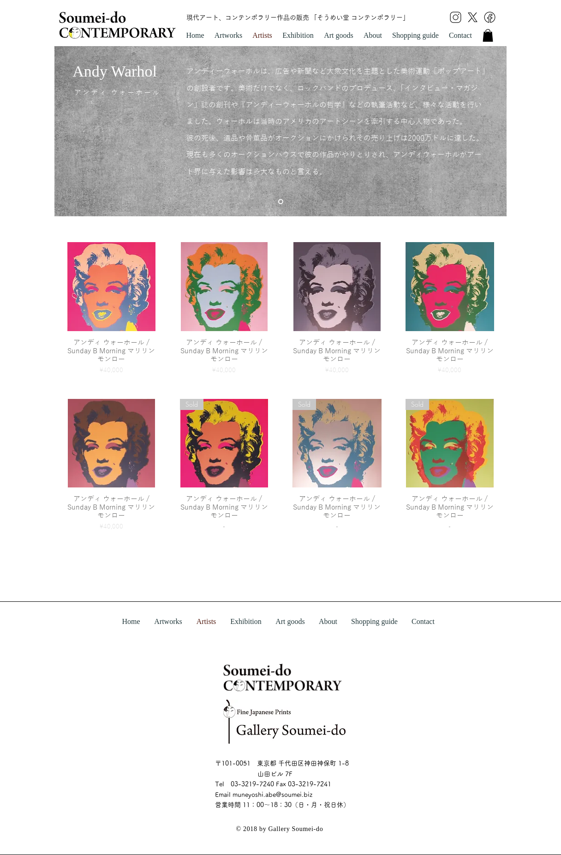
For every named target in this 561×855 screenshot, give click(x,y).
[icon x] (472, 17)
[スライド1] (280, 201)
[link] (488, 35)
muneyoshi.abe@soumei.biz (272, 794)
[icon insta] (455, 17)
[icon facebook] (489, 17)
